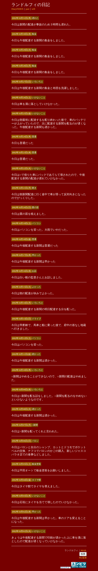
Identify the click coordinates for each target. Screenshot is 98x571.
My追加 (83, 557)
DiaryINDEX (17, 9)
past (27, 9)
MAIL (84, 550)
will (33, 9)
